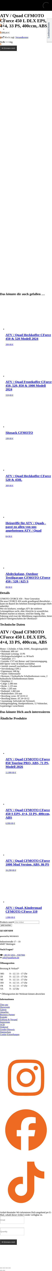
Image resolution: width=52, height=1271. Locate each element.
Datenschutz (5, 1032)
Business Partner (7, 1014)
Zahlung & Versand (8, 1019)
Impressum (5, 1022)
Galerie (3, 1009)
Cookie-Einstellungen (9, 1034)
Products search (7, 922)
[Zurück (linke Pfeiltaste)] (1, 1270)
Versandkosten (21, 37)
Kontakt (3, 1017)
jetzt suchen (6, 925)
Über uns (4, 1004)
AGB (2, 1024)
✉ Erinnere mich (8, 48)
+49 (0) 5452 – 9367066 (14, 955)
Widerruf (4, 1027)
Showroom (5, 1007)
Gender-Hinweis (7, 1029)
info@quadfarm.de (10, 957)
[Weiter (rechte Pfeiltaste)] (4, 1270)
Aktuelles (4, 1012)
